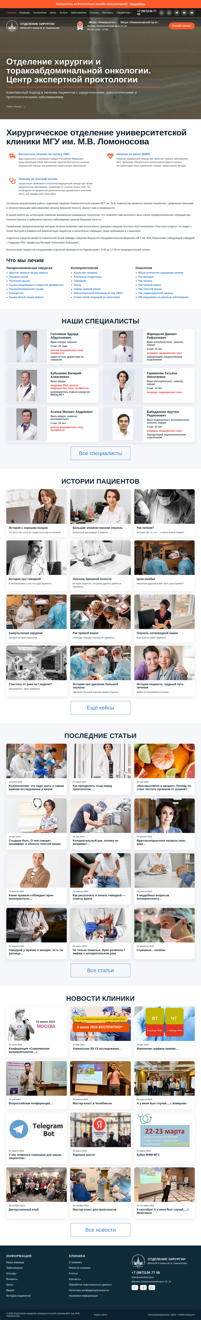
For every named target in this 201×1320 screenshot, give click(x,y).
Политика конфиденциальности (89, 1290)
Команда (24, 12)
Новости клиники (79, 1268)
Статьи (73, 1273)
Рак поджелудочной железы (155, 293)
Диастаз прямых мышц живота (28, 272)
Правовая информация (83, 1295)
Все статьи (100, 970)
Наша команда (15, 1262)
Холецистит (16, 293)
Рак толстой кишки (150, 289)
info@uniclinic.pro (143, 1277)
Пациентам (124, 12)
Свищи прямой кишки (87, 289)
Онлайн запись (181, 25)
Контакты (107, 12)
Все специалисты (100, 453)
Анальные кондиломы (88, 276)
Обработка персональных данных (90, 1284)
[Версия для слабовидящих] (184, 13)
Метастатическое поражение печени (160, 272)
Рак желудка (146, 276)
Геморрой (80, 281)
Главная (11, 12)
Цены (53, 12)
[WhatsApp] (162, 13)
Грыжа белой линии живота (26, 297)
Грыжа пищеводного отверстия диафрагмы (36, 285)
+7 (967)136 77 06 (146, 1273)
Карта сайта (100, 1314)
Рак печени (145, 281)
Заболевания (78, 12)
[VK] (169, 13)
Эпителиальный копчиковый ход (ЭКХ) (98, 293)
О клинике (75, 1262)
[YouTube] (135, 1287)
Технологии (39, 12)
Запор (77, 285)
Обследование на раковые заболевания (163, 297)
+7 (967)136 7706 (146, 13)
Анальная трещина (85, 272)
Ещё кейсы (100, 708)
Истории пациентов (18, 1295)
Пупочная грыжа (19, 281)
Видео (10, 1290)
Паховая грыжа (18, 276)
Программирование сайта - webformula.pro (171, 1314)
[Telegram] (177, 13)
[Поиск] (192, 13)
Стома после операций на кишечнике (97, 297)
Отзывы (94, 12)
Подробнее (137, 4)
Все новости (100, 1230)
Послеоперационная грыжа (26, 289)
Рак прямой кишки (149, 285)
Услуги (63, 12)
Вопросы (12, 1279)
